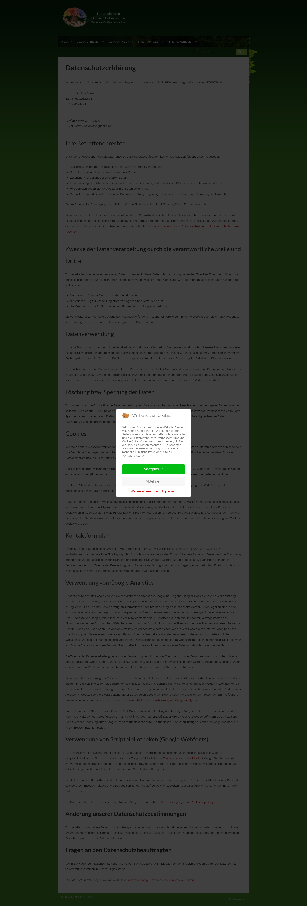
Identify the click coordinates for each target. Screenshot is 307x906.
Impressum (169, 491)
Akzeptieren (153, 469)
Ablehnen (153, 481)
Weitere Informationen (145, 491)
